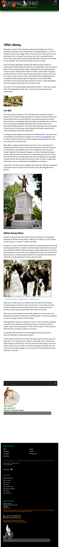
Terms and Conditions (10, 505)
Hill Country (6, 484)
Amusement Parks (8, 478)
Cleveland (6, 454)
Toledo (31, 451)
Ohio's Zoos (6, 482)
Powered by (6, 469)
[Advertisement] (31, 26)
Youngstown (33, 454)
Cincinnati (6, 451)
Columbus (6, 456)
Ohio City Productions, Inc (13, 463)
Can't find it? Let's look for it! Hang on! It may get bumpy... (14, 408)
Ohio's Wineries (7, 493)
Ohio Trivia (6, 491)
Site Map (5, 506)
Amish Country (7, 480)
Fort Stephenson (46, 137)
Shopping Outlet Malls (9, 488)
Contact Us (6, 508)
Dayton (31, 449)
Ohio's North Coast (8, 486)
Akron (5, 449)
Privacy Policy (7, 503)
